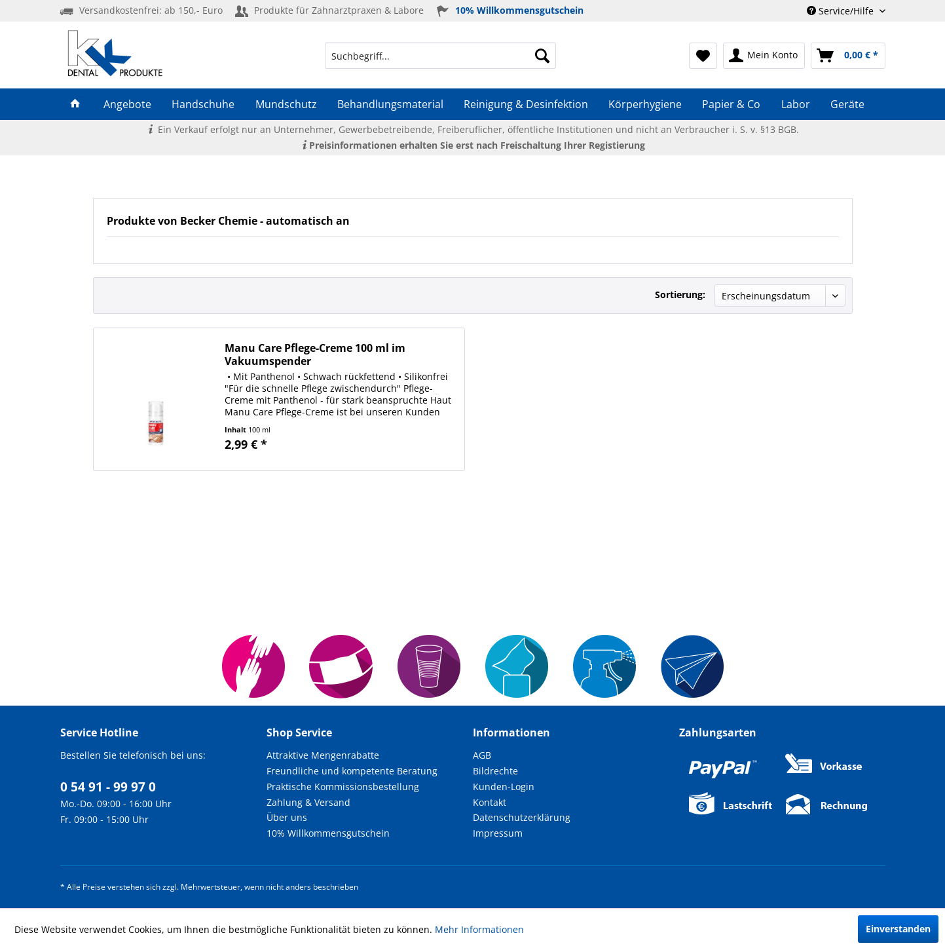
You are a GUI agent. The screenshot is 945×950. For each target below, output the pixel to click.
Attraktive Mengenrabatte (323, 755)
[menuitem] (440, 56)
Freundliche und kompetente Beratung (352, 771)
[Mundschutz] (286, 104)
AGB (482, 755)
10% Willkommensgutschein (328, 833)
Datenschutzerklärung (521, 817)
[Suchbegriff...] (440, 56)
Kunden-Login (503, 786)
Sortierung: (680, 294)
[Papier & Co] (731, 104)
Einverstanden (898, 928)
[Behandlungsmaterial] (390, 104)
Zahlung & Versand (308, 802)
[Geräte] (847, 104)
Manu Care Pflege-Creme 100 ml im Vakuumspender (315, 354)
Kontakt (489, 802)
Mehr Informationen (479, 929)
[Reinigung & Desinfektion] (525, 104)
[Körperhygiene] (645, 104)
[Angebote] (128, 104)
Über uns (287, 817)
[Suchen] (542, 56)
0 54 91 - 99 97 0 (108, 786)
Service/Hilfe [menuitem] (841, 11)
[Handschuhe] (203, 104)
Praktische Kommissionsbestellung (343, 786)
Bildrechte (495, 771)
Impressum (498, 833)
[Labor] (795, 104)
